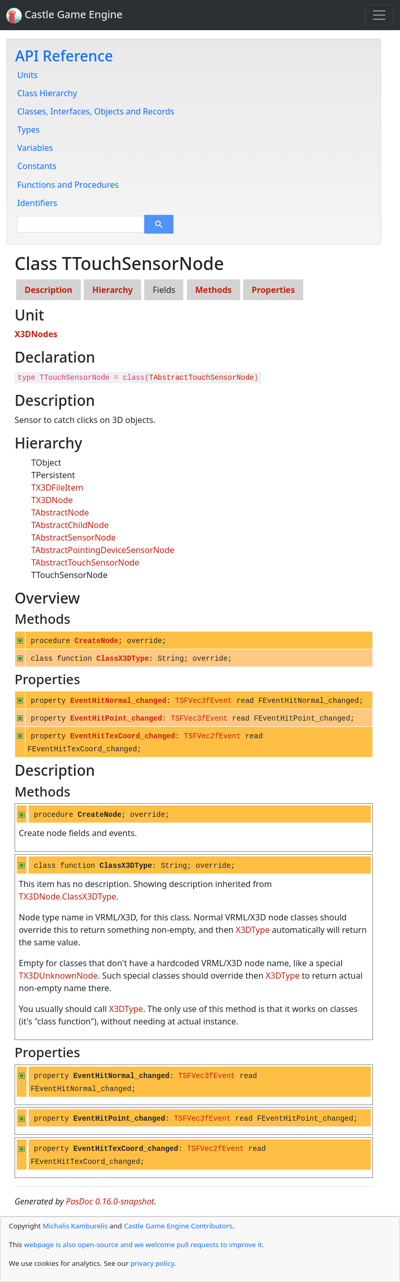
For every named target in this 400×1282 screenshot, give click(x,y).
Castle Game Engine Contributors (178, 1225)
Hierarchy (112, 290)
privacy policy (152, 1263)
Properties (273, 290)
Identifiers (37, 203)
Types (28, 129)
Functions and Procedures (68, 184)
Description (48, 290)
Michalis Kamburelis (75, 1225)
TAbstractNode (60, 512)
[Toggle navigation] (379, 15)
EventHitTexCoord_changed (123, 736)
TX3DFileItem (57, 487)
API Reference (64, 56)
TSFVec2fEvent (212, 736)
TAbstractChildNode (70, 525)
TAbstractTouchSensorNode (201, 378)
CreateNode (96, 641)
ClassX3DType (122, 659)
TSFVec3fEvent (203, 701)
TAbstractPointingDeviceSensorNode (102, 550)
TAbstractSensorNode (73, 537)
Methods (213, 290)
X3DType (253, 929)
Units (27, 75)
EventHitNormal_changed (118, 701)
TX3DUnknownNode (58, 975)
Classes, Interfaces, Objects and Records (95, 111)
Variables (35, 147)
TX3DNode (52, 500)
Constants (36, 166)
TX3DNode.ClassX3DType (67, 896)
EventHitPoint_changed (116, 718)
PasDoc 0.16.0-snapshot (110, 1201)
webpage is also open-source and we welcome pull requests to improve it (143, 1244)
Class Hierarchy (47, 93)
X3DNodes (36, 334)
